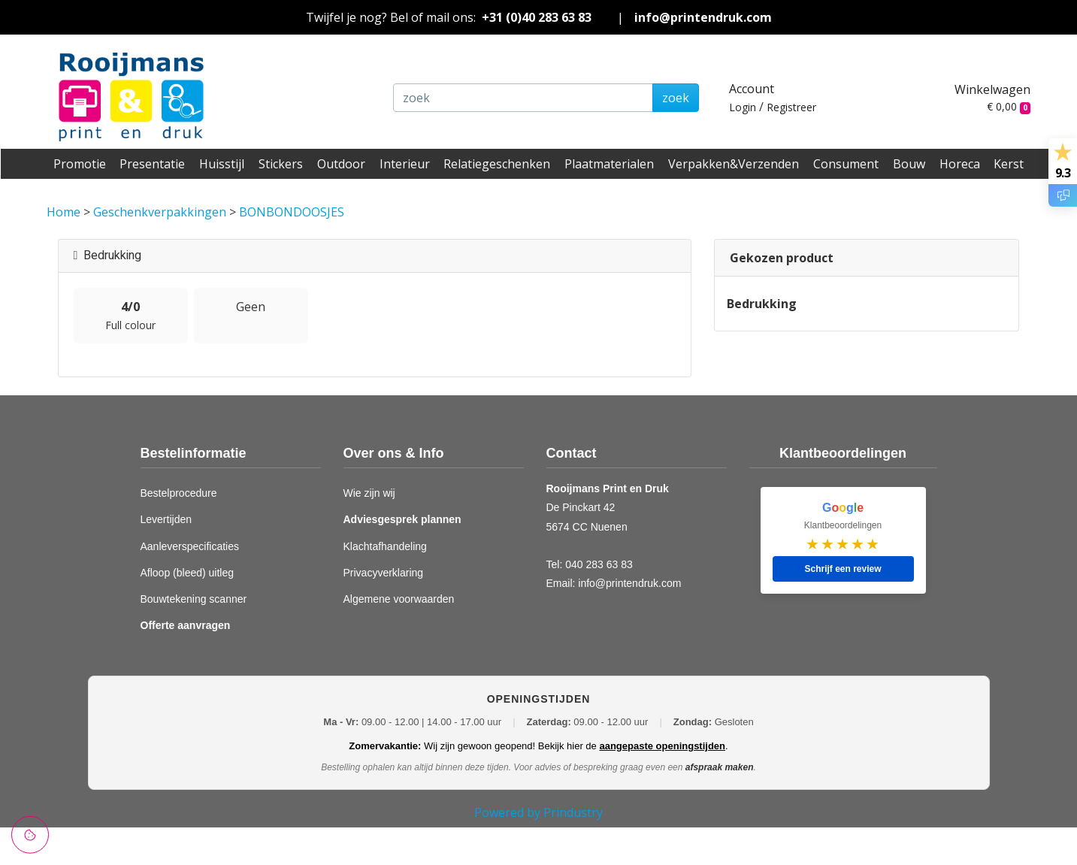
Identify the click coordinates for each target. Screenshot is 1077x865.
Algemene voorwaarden (399, 599)
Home (65, 212)
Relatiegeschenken (496, 164)
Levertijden (166, 519)
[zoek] (523, 97)
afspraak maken (719, 767)
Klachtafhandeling (385, 546)
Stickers (281, 164)
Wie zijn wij (369, 493)
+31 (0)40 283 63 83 (536, 17)
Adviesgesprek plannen (402, 519)
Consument (846, 164)
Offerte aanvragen (186, 625)
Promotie (79, 164)
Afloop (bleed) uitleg (187, 573)
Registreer (791, 107)
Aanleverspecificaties (190, 546)
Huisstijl (221, 164)
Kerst (1009, 164)
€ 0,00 (1008, 106)
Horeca (959, 164)
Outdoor (341, 164)
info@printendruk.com (703, 17)
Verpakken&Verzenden (733, 164)
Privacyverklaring (383, 573)
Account (751, 88)
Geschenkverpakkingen (161, 212)
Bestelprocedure (179, 493)
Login (742, 107)
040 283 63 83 (599, 564)
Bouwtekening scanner (194, 599)
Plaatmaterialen (609, 164)
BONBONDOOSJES (291, 212)
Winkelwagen (992, 89)
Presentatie (152, 164)
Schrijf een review (842, 569)
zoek (675, 97)
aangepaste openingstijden (662, 746)
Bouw (909, 164)
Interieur (405, 164)
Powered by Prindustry (538, 812)
